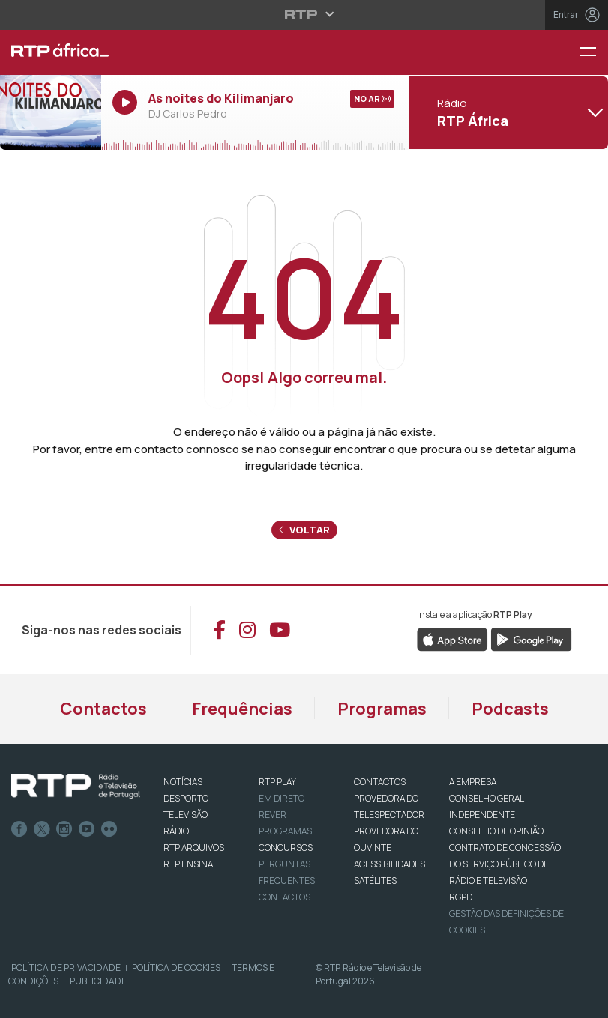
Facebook (19, 829)
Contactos (103, 708)
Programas (382, 708)
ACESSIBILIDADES (389, 864)
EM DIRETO (281, 798)
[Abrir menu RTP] (304, 14)
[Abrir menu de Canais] (507, 112)
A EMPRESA (472, 781)
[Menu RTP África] (594, 52)
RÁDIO (176, 831)
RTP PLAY (277, 781)
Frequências (242, 708)
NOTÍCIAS (182, 781)
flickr (109, 829)
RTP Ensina (188, 864)
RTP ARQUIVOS (193, 847)
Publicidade (98, 981)
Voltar (304, 529)
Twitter (42, 829)
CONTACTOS (380, 781)
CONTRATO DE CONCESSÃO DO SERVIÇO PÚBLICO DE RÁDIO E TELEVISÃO (505, 864)
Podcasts (510, 708)
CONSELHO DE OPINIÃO (496, 831)
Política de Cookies (176, 967)
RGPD (460, 897)
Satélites (375, 880)
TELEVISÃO (185, 814)
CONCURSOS (286, 847)
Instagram (64, 829)
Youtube (87, 829)
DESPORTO (185, 798)
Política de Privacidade (66, 967)
